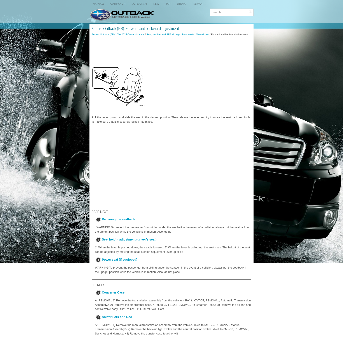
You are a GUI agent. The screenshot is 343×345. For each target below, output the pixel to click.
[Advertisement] (171, 51)
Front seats (188, 34)
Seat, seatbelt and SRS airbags (163, 34)
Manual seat (202, 34)
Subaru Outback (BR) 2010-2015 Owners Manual (118, 34)
